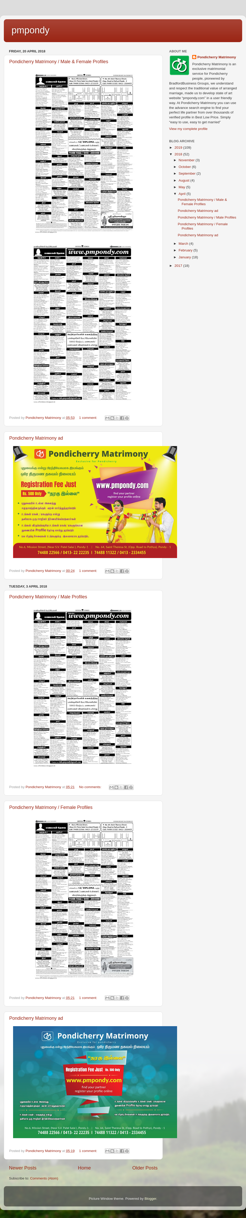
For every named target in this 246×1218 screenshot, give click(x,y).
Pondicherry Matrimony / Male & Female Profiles (58, 61)
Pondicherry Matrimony (216, 57)
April (183, 194)
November (187, 160)
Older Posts (145, 1167)
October (185, 167)
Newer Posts (22, 1167)
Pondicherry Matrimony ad (36, 438)
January (185, 257)
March (184, 244)
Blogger (150, 1199)
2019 (179, 147)
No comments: (90, 787)
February (186, 250)
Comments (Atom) (44, 1178)
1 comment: (88, 418)
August (184, 180)
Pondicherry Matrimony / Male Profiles (48, 596)
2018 (179, 154)
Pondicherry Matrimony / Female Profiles (51, 807)
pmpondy (30, 30)
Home (84, 1167)
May (182, 187)
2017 (179, 266)
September (188, 173)
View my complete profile (188, 129)
